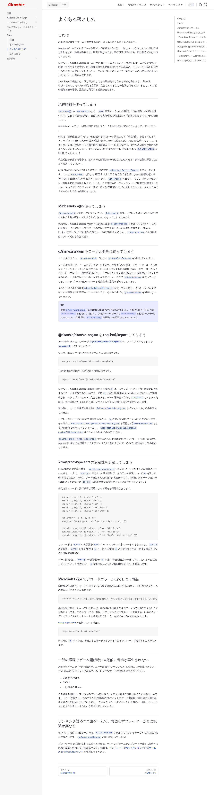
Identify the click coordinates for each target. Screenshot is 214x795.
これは (180, 23)
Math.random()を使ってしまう (191, 32)
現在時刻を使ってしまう (188, 28)
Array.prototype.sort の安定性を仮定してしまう (192, 46)
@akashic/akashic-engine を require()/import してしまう (192, 42)
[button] (22, 13)
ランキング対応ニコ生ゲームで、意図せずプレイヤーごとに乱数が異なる (192, 60)
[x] (205, 4)
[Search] (58, 5)
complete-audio (67, 622)
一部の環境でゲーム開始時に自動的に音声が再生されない (192, 56)
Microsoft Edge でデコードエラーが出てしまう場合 (192, 51)
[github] (200, 4)
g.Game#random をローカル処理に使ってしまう (192, 37)
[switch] (191, 4)
